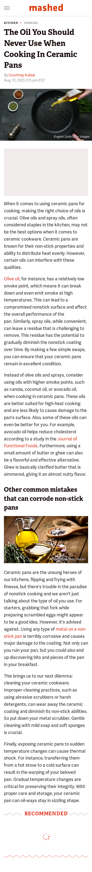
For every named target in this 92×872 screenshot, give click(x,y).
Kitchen (11, 23)
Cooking (31, 23)
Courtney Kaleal (22, 75)
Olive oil (11, 279)
